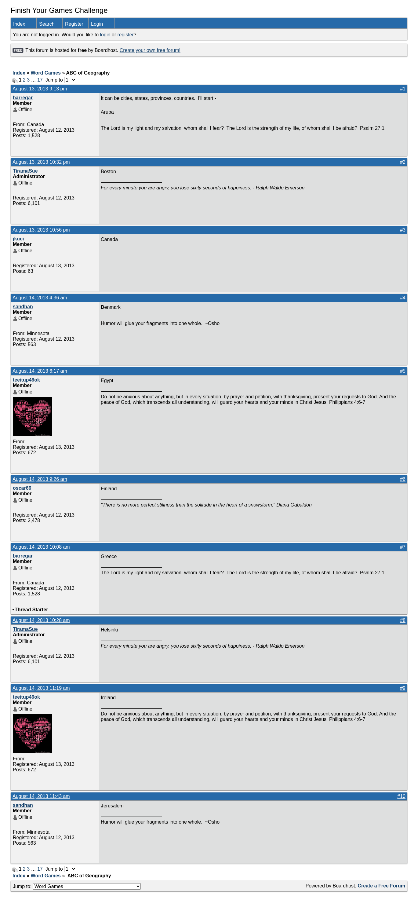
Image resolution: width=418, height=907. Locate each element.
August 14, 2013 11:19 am (41, 688)
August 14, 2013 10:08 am (41, 547)
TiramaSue (25, 171)
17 (40, 79)
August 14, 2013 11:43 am (41, 796)
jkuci (18, 238)
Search (47, 24)
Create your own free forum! (150, 50)
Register (74, 24)
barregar (23, 97)
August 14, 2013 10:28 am (41, 620)
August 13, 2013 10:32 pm (41, 162)
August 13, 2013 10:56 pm (41, 229)
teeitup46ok (26, 379)
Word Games (46, 72)
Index (19, 24)
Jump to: (77, 886)
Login (97, 24)
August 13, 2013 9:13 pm (40, 88)
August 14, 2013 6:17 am (40, 371)
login (105, 34)
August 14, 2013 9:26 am (40, 479)
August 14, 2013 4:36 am (40, 297)
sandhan (23, 306)
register (125, 34)
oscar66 (22, 488)
